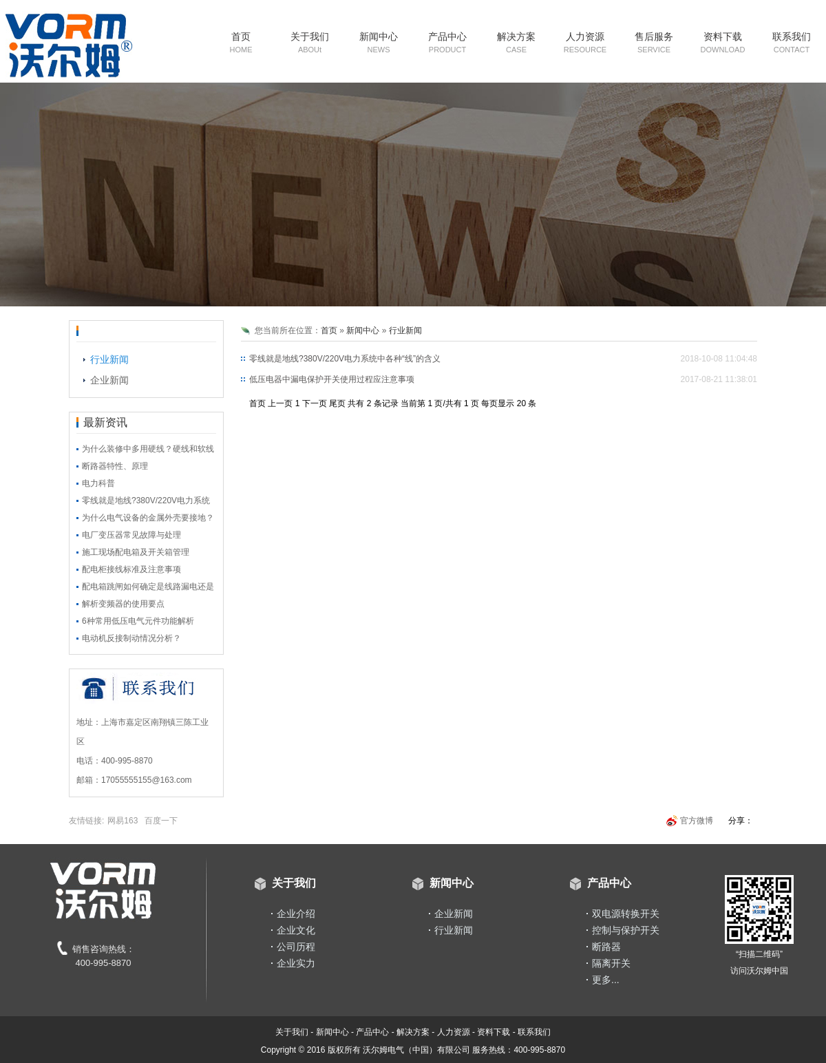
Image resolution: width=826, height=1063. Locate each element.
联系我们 (791, 42)
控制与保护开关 (625, 930)
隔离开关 (611, 963)
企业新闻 (109, 380)
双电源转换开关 (625, 913)
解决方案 (516, 42)
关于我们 (309, 42)
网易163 (122, 820)
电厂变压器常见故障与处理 (131, 535)
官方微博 (696, 820)
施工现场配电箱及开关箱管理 (135, 552)
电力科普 (98, 483)
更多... (606, 979)
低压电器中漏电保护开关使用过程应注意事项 (331, 379)
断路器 (606, 946)
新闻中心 (378, 42)
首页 (241, 42)
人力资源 (585, 42)
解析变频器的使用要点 (123, 604)
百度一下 (161, 820)
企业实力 (296, 963)
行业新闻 (109, 359)
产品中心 (447, 42)
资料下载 (723, 42)
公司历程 (296, 946)
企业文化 (296, 930)
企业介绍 (296, 913)
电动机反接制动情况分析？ (131, 638)
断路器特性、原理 (115, 466)
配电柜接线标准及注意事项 (131, 569)
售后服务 (654, 42)
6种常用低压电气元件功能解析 (138, 621)
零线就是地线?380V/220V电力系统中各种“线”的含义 (345, 359)
